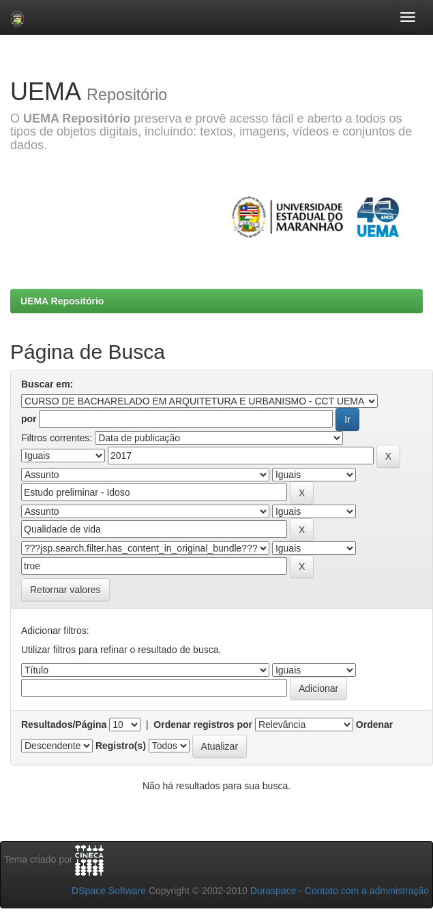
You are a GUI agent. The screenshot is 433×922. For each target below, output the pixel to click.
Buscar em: (47, 384)
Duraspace (273, 890)
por (29, 418)
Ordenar (374, 724)
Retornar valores (65, 589)
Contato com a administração (367, 890)
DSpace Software (109, 890)
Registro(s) (120, 745)
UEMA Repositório (62, 301)
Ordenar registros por (202, 724)
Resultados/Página (63, 724)
